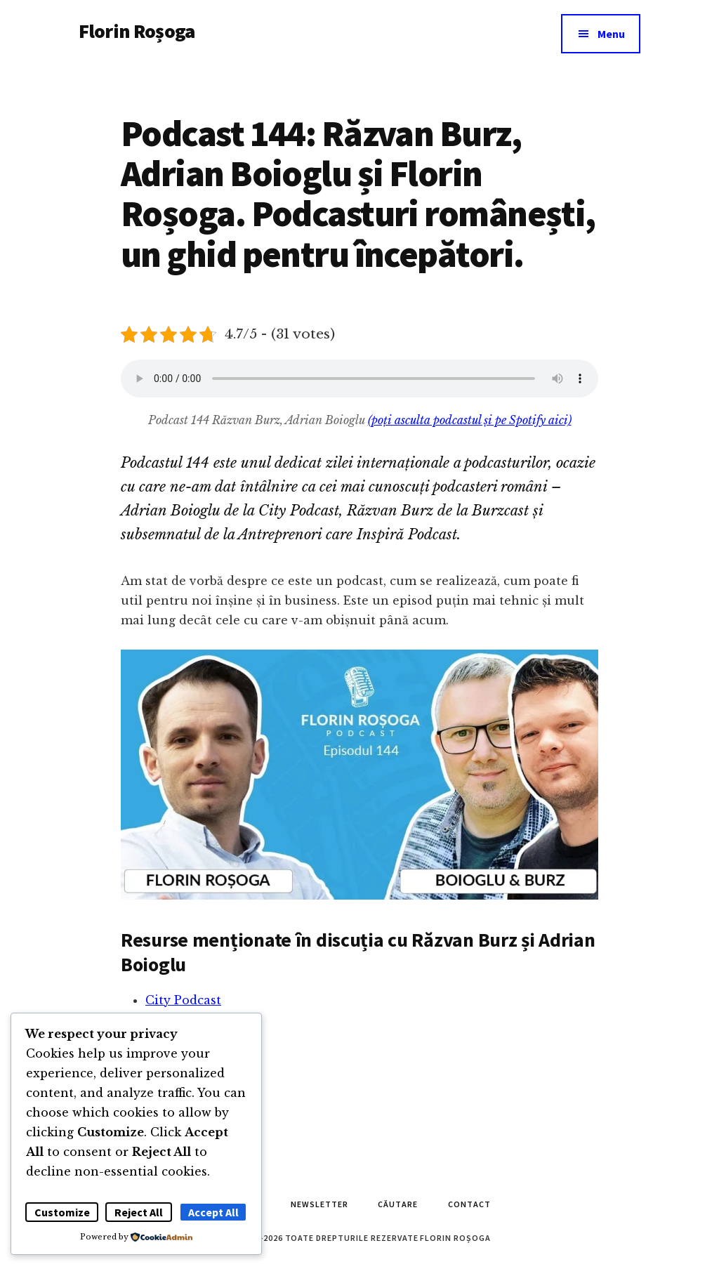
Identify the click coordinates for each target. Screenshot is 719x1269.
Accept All (213, 1212)
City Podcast (183, 1000)
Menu (611, 34)
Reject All (138, 1212)
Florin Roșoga (136, 31)
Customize (62, 1212)
